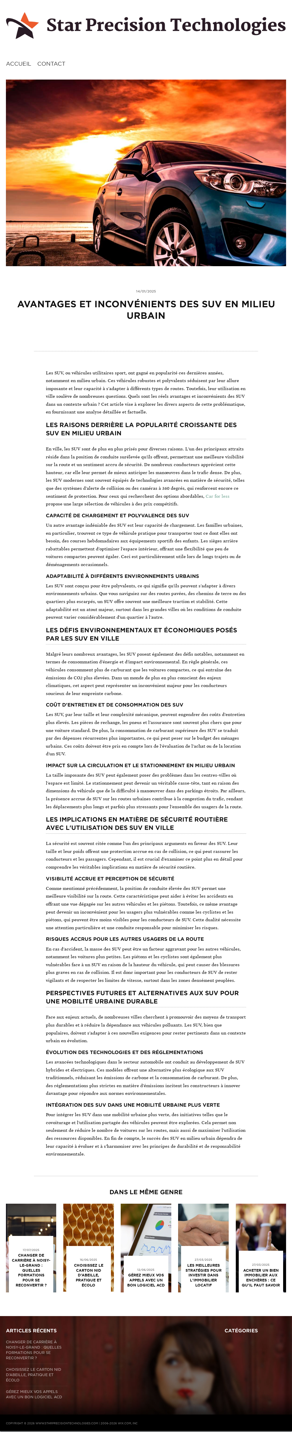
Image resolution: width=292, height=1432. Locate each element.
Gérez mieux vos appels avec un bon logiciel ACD (146, 1280)
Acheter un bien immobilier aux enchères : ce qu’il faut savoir (261, 1277)
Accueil (18, 64)
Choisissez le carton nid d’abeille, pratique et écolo (88, 1275)
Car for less (218, 496)
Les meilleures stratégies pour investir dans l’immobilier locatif (203, 1275)
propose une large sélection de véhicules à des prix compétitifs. (112, 504)
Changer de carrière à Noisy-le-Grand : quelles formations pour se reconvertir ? (31, 1270)
